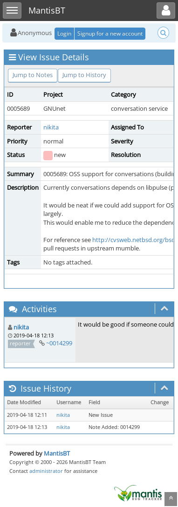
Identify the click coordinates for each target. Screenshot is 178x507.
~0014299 (59, 343)
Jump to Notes (33, 75)
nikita (51, 127)
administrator (46, 470)
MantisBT (57, 453)
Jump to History (84, 75)
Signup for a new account (110, 33)
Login (64, 33)
